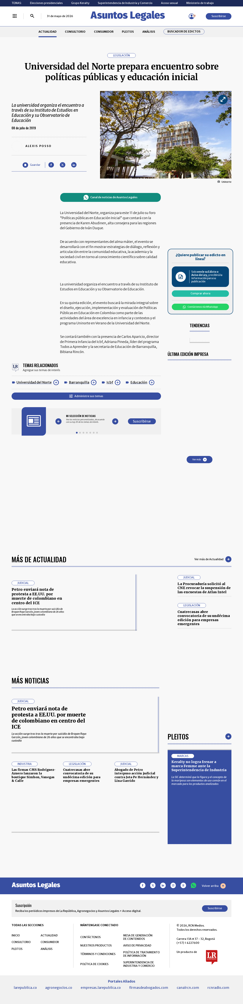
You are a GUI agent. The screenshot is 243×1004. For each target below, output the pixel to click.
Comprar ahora (200, 293)
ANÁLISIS (148, 31)
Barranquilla (79, 382)
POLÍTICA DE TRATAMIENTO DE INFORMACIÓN (141, 954)
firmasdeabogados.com (148, 987)
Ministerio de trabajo (200, 3)
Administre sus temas (86, 396)
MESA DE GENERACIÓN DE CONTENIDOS (137, 937)
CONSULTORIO (75, 31)
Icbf (110, 382)
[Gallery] (87, 419)
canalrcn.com (188, 987)
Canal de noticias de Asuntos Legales (110, 197)
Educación (138, 382)
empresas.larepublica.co (101, 987)
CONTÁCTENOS (90, 937)
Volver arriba (214, 886)
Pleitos (178, 736)
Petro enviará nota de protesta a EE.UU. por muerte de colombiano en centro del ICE (37, 596)
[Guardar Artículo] (31, 165)
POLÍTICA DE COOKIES (94, 964)
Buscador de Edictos (183, 31)
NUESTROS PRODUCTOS (96, 945)
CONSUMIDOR (104, 31)
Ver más (199, 459)
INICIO (16, 935)
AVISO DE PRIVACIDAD (137, 945)
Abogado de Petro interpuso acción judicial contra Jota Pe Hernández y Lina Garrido (136, 775)
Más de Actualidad (39, 559)
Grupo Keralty (80, 3)
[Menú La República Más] (15, 16)
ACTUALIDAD (48, 31)
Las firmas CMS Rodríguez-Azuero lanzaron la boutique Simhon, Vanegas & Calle (33, 775)
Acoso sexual (169, 3)
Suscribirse (218, 16)
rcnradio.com (218, 987)
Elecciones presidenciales (46, 3)
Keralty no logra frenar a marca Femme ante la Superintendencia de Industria (198, 766)
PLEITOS (128, 31)
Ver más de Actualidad (212, 559)
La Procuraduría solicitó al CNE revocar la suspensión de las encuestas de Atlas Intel (204, 588)
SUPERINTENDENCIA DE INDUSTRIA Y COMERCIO (139, 964)
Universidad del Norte (34, 382)
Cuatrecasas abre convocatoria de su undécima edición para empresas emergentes (204, 618)
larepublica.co (25, 987)
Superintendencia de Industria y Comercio (125, 3)
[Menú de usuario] (191, 16)
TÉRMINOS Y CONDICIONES (97, 954)
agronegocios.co (58, 987)
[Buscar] (32, 16)
